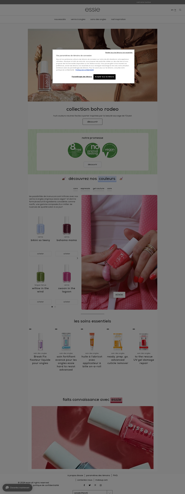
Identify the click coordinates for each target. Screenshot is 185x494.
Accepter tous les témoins (104, 77)
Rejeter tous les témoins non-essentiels (119, 52)
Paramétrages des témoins (82, 77)
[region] (93, 66)
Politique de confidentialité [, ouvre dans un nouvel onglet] (84, 70)
